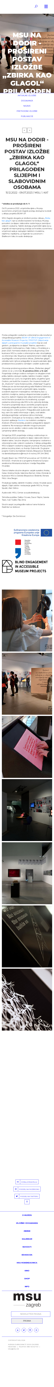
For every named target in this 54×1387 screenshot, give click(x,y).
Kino (27, 1271)
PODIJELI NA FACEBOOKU (26, 1189)
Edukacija (27, 1255)
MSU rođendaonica (27, 1263)
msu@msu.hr (13, 1349)
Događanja (27, 101)
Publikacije (27, 116)
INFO (27, 1286)
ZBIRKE (27, 1231)
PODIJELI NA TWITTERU (26, 1196)
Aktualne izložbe (27, 95)
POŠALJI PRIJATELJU (26, 1182)
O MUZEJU (27, 1215)
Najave (27, 106)
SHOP (27, 1278)
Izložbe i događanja (27, 1223)
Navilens (21, 420)
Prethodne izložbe (27, 111)
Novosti (27, 1247)
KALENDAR (27, 1239)
